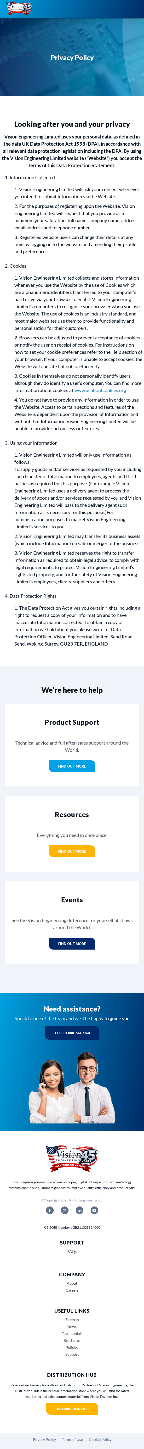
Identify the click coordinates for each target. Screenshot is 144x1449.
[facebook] (50, 1210)
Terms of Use (72, 1439)
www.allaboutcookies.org (100, 390)
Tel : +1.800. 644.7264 (72, 1033)
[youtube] (94, 1210)
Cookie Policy (100, 1439)
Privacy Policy (44, 1439)
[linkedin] (79, 1210)
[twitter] (65, 1210)
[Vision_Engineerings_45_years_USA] (72, 1145)
